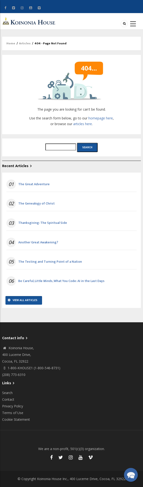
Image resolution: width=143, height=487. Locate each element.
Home (10, 43)
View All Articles (25, 300)
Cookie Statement (16, 419)
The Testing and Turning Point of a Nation (50, 262)
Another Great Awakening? (38, 242)
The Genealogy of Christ (36, 203)
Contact (8, 399)
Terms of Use (12, 412)
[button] (131, 475)
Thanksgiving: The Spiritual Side (42, 223)
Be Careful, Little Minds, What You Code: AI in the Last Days (61, 281)
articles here (82, 124)
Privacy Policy (12, 406)
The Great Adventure (34, 184)
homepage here (100, 118)
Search (7, 392)
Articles (25, 43)
